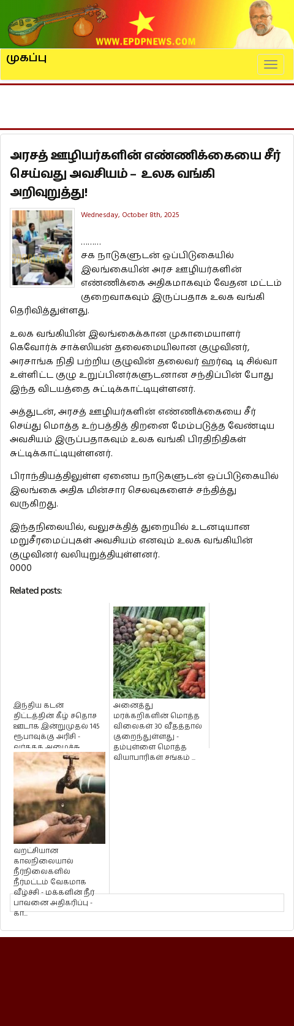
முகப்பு (26, 52)
